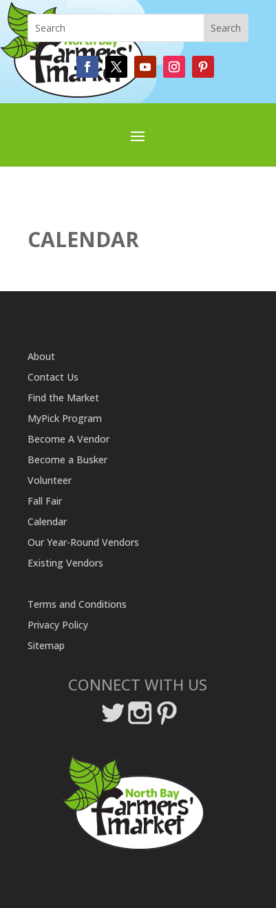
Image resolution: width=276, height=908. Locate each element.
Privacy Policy (58, 625)
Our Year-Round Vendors (83, 543)
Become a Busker (67, 460)
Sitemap (46, 646)
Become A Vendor (68, 439)
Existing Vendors (65, 563)
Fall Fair (45, 501)
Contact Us (53, 377)
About (41, 357)
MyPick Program (65, 419)
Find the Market (63, 398)
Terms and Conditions (77, 605)
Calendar (47, 522)
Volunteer (50, 481)
